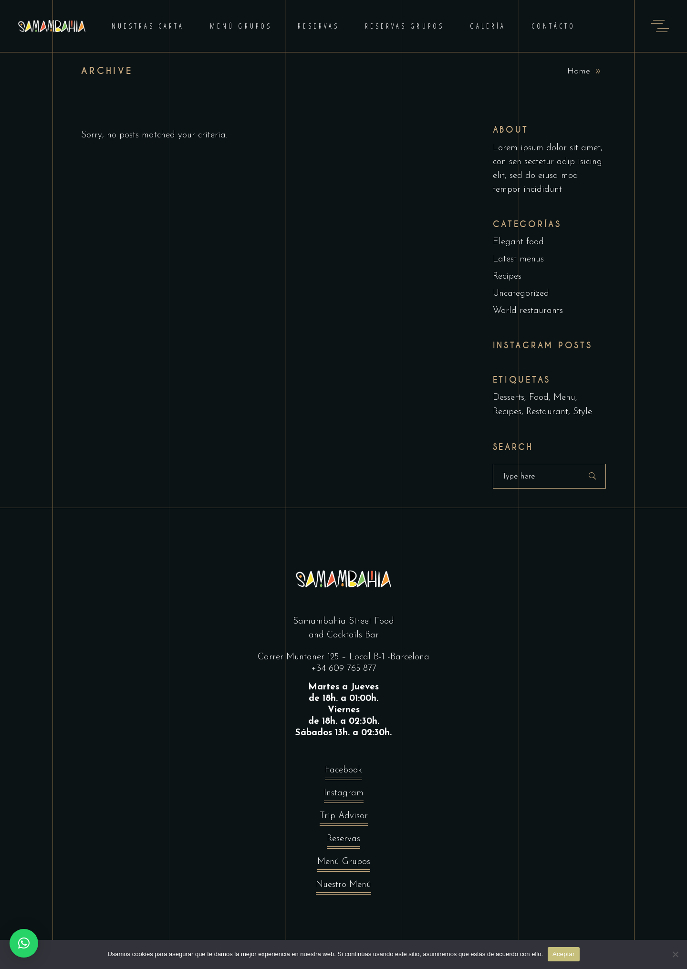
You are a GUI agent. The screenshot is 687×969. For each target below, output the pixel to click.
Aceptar (563, 954)
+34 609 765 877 (343, 668)
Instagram (344, 795)
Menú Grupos (343, 864)
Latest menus (518, 259)
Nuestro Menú (343, 887)
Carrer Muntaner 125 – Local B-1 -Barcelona (343, 657)
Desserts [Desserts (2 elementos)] (508, 397)
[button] (24, 943)
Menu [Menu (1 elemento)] (564, 397)
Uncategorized (521, 293)
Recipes (507, 276)
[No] (675, 954)
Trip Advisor (344, 818)
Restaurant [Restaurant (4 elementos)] (547, 412)
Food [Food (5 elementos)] (539, 397)
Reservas (343, 841)
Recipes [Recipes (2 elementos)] (507, 412)
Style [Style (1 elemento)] (582, 412)
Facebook (343, 773)
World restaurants (528, 310)
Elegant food (518, 242)
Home (578, 71)
